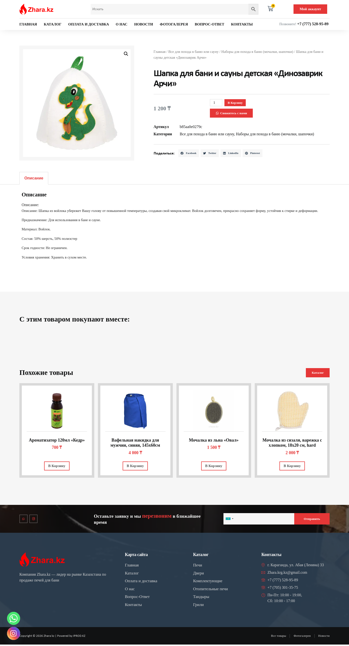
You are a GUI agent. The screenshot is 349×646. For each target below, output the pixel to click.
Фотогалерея (174, 24)
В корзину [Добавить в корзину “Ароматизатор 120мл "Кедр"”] (56, 466)
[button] (126, 53)
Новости (143, 24)
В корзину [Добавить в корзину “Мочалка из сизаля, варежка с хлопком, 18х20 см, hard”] (292, 466)
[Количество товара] (217, 102)
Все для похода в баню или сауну (193, 51)
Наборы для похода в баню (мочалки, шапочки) (257, 51)
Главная (28, 24)
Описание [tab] (33, 178)
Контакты (242, 24)
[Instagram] (13, 633)
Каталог (53, 24)
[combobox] (229, 519)
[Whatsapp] (13, 618)
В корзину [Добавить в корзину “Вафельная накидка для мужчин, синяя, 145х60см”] (135, 466)
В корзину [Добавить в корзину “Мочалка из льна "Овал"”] (213, 466)
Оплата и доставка (88, 24)
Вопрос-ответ (209, 24)
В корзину (239, 102)
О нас (121, 24)
